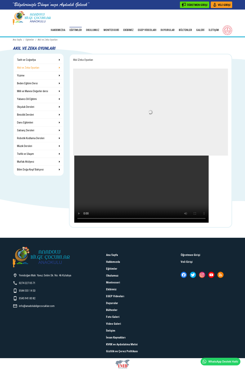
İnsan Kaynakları (116, 337)
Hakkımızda (58, 30)
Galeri (200, 30)
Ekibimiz (128, 30)
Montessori (111, 30)
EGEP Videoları (147, 30)
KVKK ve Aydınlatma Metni (122, 344)
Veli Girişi (187, 262)
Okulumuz (92, 30)
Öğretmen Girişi (190, 255)
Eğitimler (75, 30)
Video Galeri (113, 323)
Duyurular (168, 30)
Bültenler (185, 30)
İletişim (214, 30)
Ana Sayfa (112, 255)
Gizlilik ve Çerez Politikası (122, 351)
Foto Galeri (112, 317)
